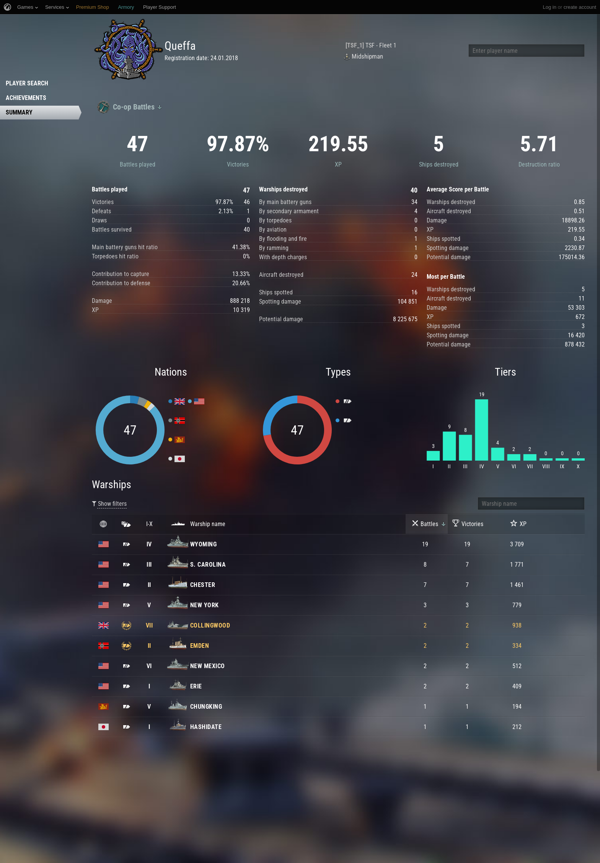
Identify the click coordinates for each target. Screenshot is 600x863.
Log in (549, 7)
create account (580, 7)
